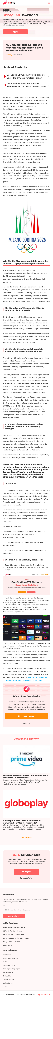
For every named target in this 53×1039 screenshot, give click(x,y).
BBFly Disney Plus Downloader (14, 927)
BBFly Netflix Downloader (12, 931)
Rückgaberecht (8, 983)
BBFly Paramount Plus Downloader (16, 938)
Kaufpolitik (7, 976)
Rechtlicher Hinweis (10, 958)
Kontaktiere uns (9, 979)
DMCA (5, 962)
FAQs (5, 987)
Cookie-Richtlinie (9, 965)
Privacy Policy (8, 972)
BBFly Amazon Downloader (13, 942)
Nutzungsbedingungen (11, 969)
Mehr (26, 723)
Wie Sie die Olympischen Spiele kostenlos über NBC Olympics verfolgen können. (26, 76)
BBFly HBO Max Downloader (13, 934)
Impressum (7, 955)
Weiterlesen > (26, 837)
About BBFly (7, 945)
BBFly (7, 570)
